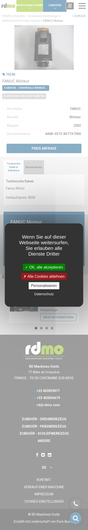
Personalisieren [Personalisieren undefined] (44, 286)
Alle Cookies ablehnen (44, 276)
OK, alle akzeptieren (44, 267)
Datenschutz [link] (44, 294)
